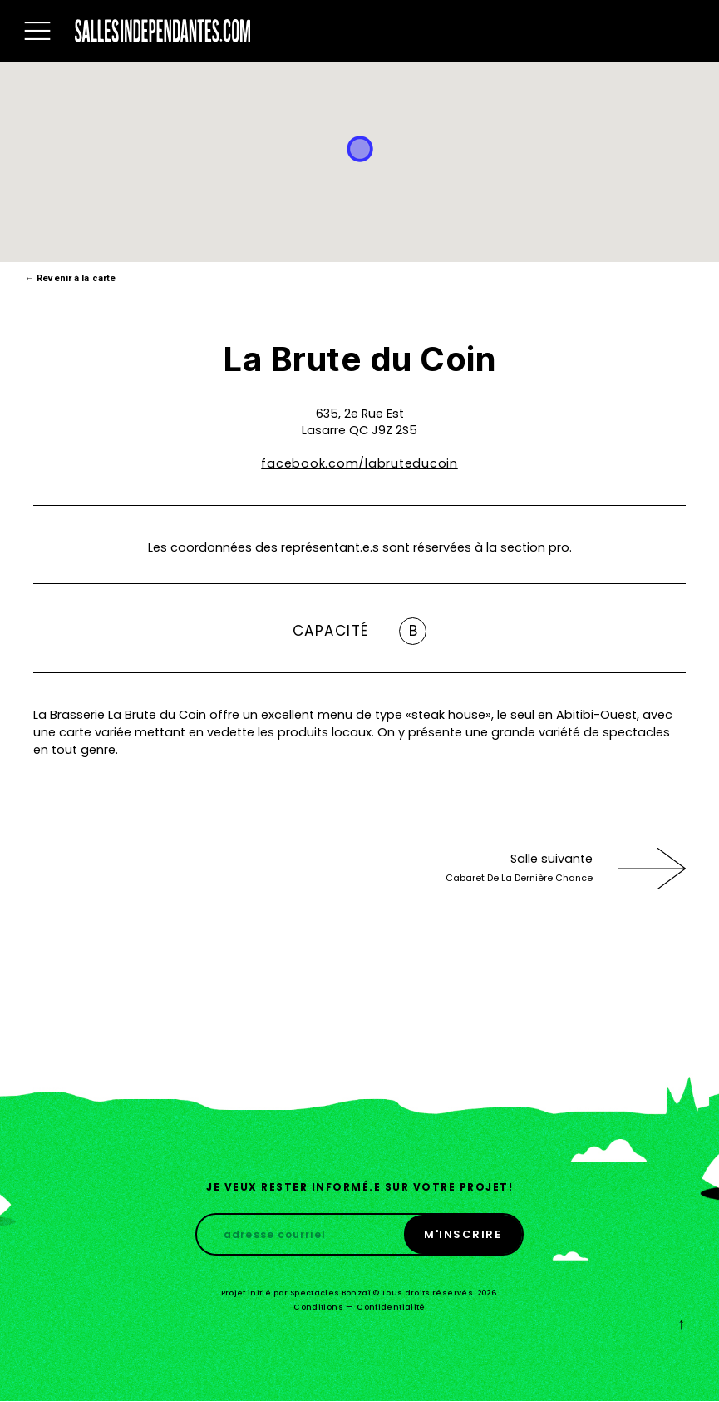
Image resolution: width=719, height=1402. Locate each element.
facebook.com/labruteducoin (359, 463)
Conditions (318, 1307)
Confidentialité (391, 1307)
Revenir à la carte (70, 278)
